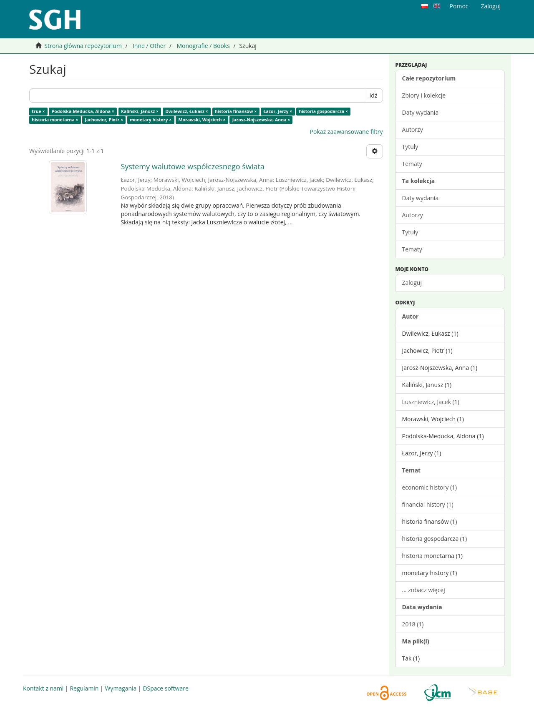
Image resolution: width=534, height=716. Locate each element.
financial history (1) (427, 504)
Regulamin (84, 688)
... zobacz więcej (423, 590)
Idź (373, 95)
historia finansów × (236, 111)
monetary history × (150, 120)
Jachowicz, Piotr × (104, 120)
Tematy (412, 164)
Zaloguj (412, 282)
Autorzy (412, 129)
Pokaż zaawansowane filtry (346, 132)
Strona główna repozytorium (83, 46)
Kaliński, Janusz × (140, 111)
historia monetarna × (55, 120)
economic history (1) (429, 487)
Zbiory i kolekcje (424, 95)
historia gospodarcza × (323, 111)
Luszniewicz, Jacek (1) (430, 402)
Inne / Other (149, 46)
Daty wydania (420, 112)
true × (38, 111)
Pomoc (459, 6)
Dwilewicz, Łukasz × (186, 111)
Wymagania (120, 688)
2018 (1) (413, 624)
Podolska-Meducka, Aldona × (83, 111)
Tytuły (410, 147)
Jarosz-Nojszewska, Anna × (261, 120)
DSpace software (165, 688)
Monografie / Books (203, 46)
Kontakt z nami (43, 688)
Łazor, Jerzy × (278, 111)
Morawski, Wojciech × (202, 120)
